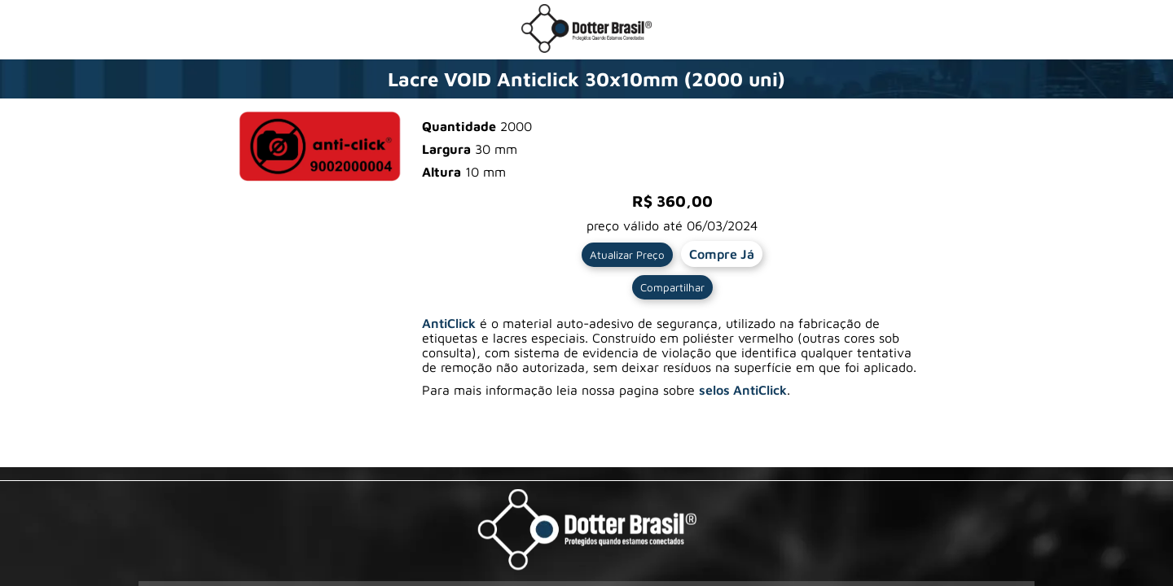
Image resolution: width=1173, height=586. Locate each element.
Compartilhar (672, 287)
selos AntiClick (743, 390)
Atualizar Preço (627, 254)
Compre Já (721, 254)
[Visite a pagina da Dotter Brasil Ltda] (586, 531)
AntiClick (449, 323)
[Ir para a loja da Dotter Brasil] (586, 48)
